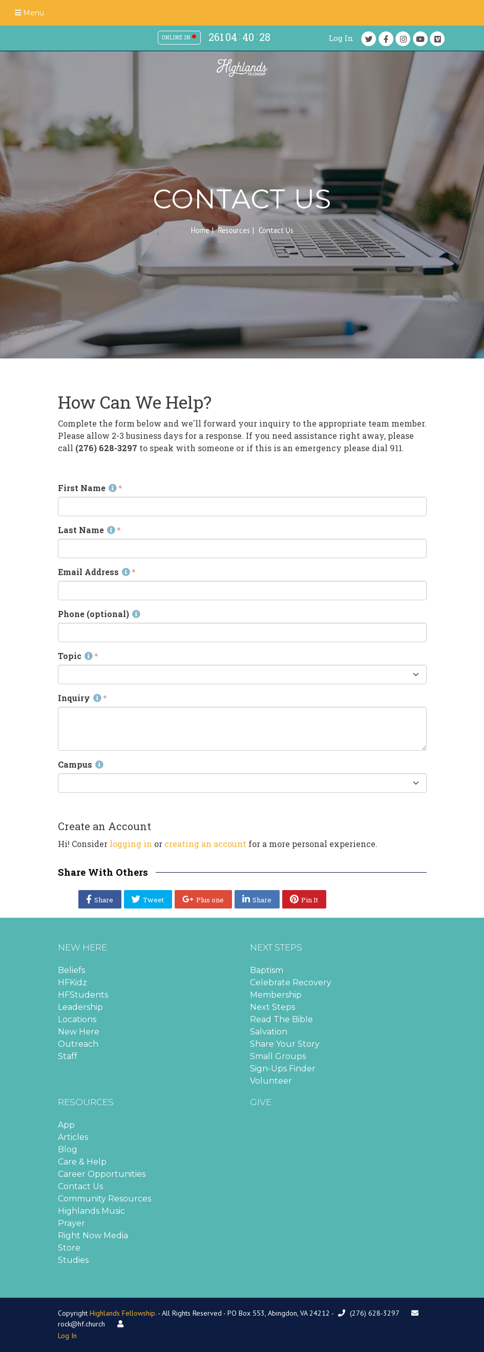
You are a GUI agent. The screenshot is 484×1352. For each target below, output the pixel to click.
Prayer (71, 1223)
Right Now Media (93, 1235)
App (66, 1125)
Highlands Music (91, 1211)
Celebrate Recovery (290, 982)
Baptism (266, 970)
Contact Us (80, 1186)
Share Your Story (285, 1044)
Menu (29, 12)
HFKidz (72, 982)
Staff (67, 1056)
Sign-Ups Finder (282, 1068)
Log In (341, 38)
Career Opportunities (101, 1174)
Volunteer (271, 1081)
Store (69, 1248)
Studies (73, 1260)
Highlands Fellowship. (123, 1313)
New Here (78, 1032)
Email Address (94, 571)
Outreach (78, 1044)
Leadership (80, 1007)
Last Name (86, 529)
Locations (77, 1019)
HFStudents (83, 995)
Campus (80, 764)
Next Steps (272, 1007)
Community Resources (104, 1198)
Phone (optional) (99, 613)
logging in (131, 843)
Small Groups (278, 1056)
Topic (75, 655)
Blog (67, 1149)
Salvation (268, 1032)
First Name (87, 487)
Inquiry (79, 697)
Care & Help (82, 1162)
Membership (276, 995)
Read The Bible (281, 1019)
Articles (73, 1137)
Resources (234, 230)
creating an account (205, 843)
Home (200, 230)
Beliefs (71, 970)
